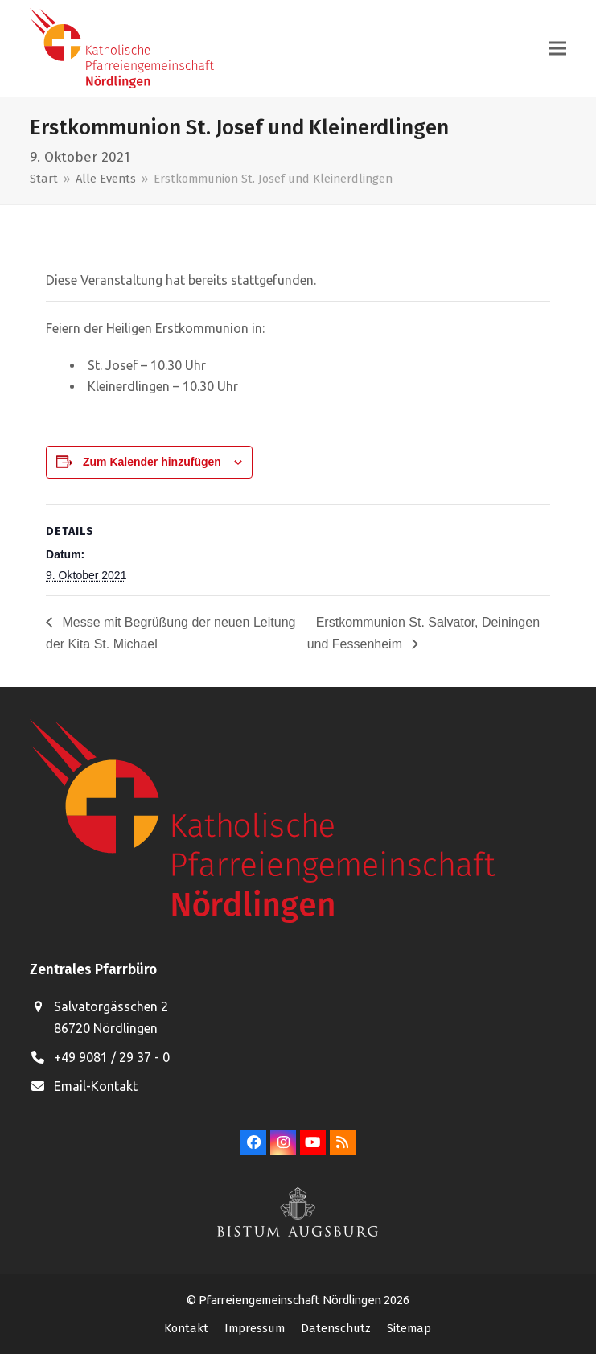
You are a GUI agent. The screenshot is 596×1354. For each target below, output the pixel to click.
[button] (557, 49)
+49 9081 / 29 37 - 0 (112, 1057)
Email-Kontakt (96, 1086)
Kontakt (186, 1328)
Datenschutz (336, 1328)
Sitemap (409, 1328)
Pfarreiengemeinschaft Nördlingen (291, 1300)
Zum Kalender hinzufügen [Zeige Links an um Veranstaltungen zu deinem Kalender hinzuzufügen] (152, 461)
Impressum (254, 1328)
